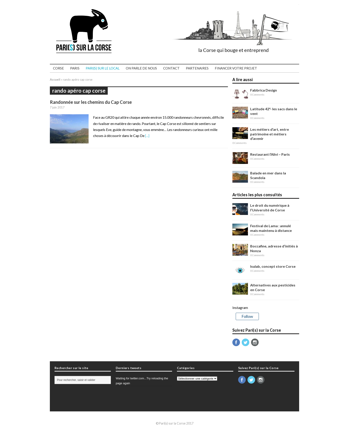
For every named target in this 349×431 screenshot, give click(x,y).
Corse (58, 68)
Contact (171, 68)
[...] (147, 135)
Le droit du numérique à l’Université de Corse (269, 207)
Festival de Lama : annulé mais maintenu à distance (271, 228)
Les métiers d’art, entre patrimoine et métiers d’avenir (269, 134)
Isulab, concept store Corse (273, 266)
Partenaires (197, 68)
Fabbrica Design (263, 90)
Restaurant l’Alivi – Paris (270, 154)
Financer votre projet (236, 68)
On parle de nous (141, 68)
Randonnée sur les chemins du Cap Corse (91, 102)
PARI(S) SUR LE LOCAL (103, 68)
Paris (74, 68)
